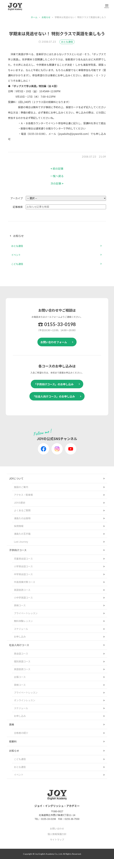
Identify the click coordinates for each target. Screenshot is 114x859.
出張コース (20, 677)
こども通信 (17, 264)
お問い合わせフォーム (53, 342)
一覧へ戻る (57, 176)
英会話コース (21, 653)
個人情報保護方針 (56, 834)
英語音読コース (22, 590)
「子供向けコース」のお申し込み (53, 384)
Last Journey (21, 541)
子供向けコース (17, 550)
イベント (16, 255)
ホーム (34, 17)
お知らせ (46, 17)
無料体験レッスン (23, 621)
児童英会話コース (23, 558)
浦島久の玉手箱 (22, 533)
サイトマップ (57, 839)
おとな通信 (67, 41)
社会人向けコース (19, 645)
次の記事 (57, 183)
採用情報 (18, 526)
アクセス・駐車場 (23, 494)
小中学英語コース (23, 597)
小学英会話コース (23, 566)
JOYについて (16, 478)
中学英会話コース (23, 574)
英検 (11, 724)
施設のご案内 (21, 487)
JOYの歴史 (19, 502)
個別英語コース (22, 661)
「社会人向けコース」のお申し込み (53, 396)
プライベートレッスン (26, 613)
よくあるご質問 (22, 510)
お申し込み (20, 636)
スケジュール (21, 629)
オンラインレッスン (24, 700)
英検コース (20, 605)
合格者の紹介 (21, 733)
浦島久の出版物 (22, 518)
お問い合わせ (57, 828)
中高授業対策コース (24, 582)
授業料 (13, 741)
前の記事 (57, 168)
